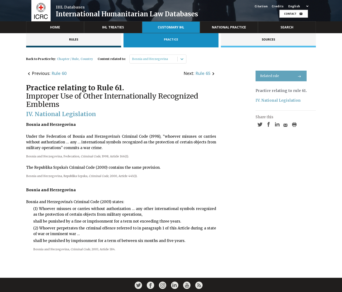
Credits (278, 6)
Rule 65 (202, 73)
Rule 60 (59, 73)
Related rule (281, 76)
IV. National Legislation (278, 100)
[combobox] (132, 59)
